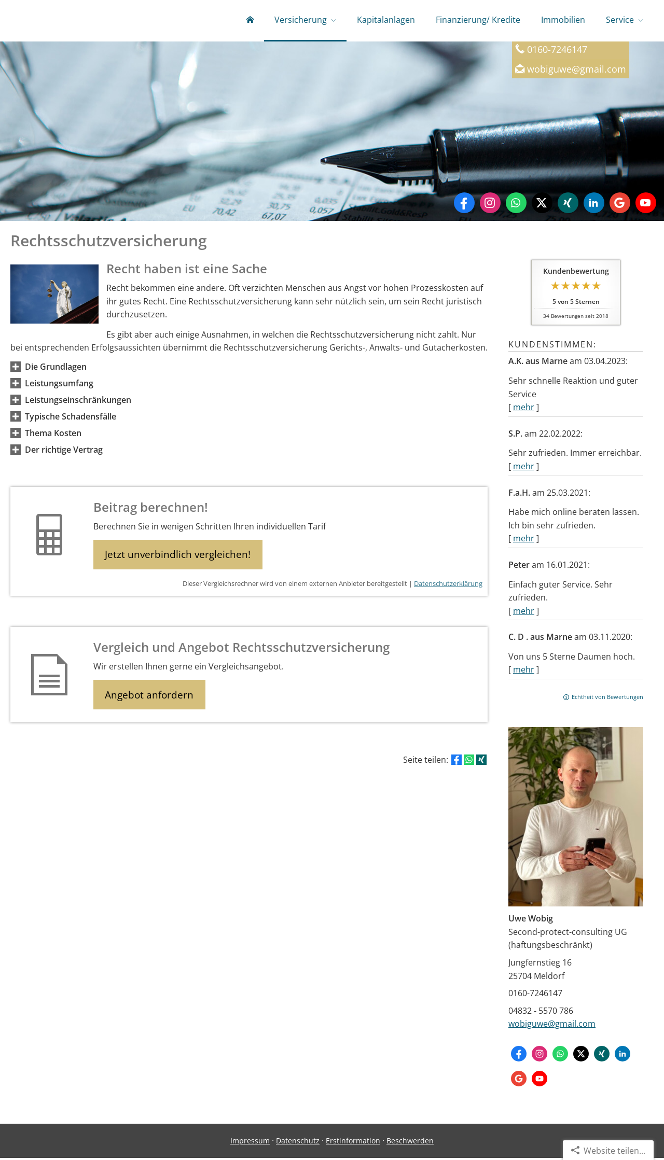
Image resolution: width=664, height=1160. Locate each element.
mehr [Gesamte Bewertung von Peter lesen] (523, 613)
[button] (56, 368)
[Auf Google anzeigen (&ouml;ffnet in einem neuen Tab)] (620, 204)
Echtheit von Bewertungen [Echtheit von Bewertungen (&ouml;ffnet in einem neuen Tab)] (607, 699)
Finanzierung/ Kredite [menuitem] (478, 19)
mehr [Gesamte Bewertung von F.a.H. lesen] (523, 540)
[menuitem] (250, 20)
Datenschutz (298, 1143)
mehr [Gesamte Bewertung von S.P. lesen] (523, 468)
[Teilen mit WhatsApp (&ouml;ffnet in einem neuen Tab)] (469, 764)
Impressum (250, 1143)
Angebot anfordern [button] (150, 698)
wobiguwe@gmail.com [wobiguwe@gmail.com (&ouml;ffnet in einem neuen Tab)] (576, 70)
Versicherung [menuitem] (300, 19)
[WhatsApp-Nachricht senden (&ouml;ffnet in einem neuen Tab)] (516, 204)
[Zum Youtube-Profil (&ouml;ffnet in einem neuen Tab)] (645, 204)
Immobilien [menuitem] (563, 19)
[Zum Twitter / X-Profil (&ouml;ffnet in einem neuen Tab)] (542, 204)
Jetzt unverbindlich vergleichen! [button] (179, 557)
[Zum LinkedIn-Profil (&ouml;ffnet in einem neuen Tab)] (594, 204)
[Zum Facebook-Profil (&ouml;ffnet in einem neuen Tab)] (464, 204)
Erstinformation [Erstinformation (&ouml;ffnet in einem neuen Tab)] (353, 1143)
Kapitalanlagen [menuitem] (386, 19)
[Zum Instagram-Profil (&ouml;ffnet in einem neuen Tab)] (490, 204)
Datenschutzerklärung (448, 586)
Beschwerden (410, 1143)
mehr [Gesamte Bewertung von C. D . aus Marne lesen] (523, 671)
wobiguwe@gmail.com (552, 1025)
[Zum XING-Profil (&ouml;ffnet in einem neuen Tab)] (568, 204)
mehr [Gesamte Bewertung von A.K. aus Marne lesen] (523, 409)
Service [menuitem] (620, 19)
